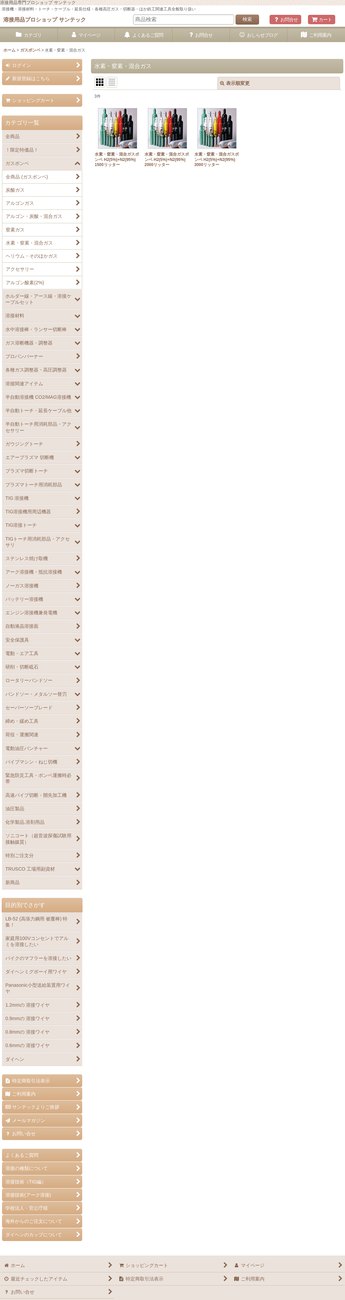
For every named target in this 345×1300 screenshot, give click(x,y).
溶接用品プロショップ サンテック (44, 20)
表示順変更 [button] (235, 83)
